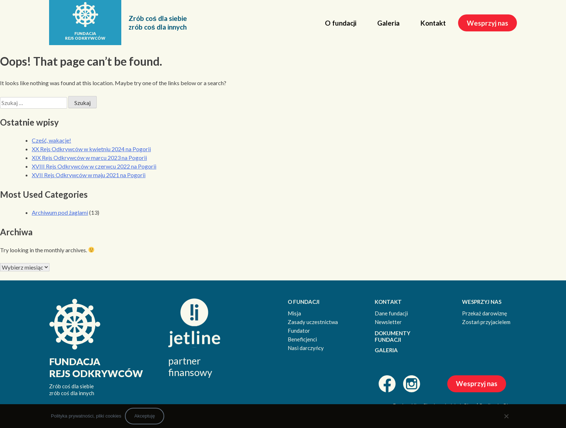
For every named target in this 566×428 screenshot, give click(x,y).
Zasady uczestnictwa (313, 322)
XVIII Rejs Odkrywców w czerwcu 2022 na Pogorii (94, 166)
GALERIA (386, 350)
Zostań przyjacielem (486, 322)
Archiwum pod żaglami (60, 212)
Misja (294, 313)
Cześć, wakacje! (51, 140)
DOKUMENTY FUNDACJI (392, 336)
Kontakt (433, 23)
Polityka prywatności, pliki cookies (86, 416)
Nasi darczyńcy (306, 348)
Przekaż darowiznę (484, 313)
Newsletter (388, 322)
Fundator (299, 330)
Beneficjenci (302, 339)
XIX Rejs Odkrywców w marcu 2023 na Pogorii (89, 157)
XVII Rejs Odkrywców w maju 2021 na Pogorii (88, 174)
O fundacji (340, 23)
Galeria (388, 23)
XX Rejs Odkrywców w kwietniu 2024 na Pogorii (91, 148)
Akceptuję (144, 416)
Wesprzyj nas (487, 23)
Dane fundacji (391, 313)
